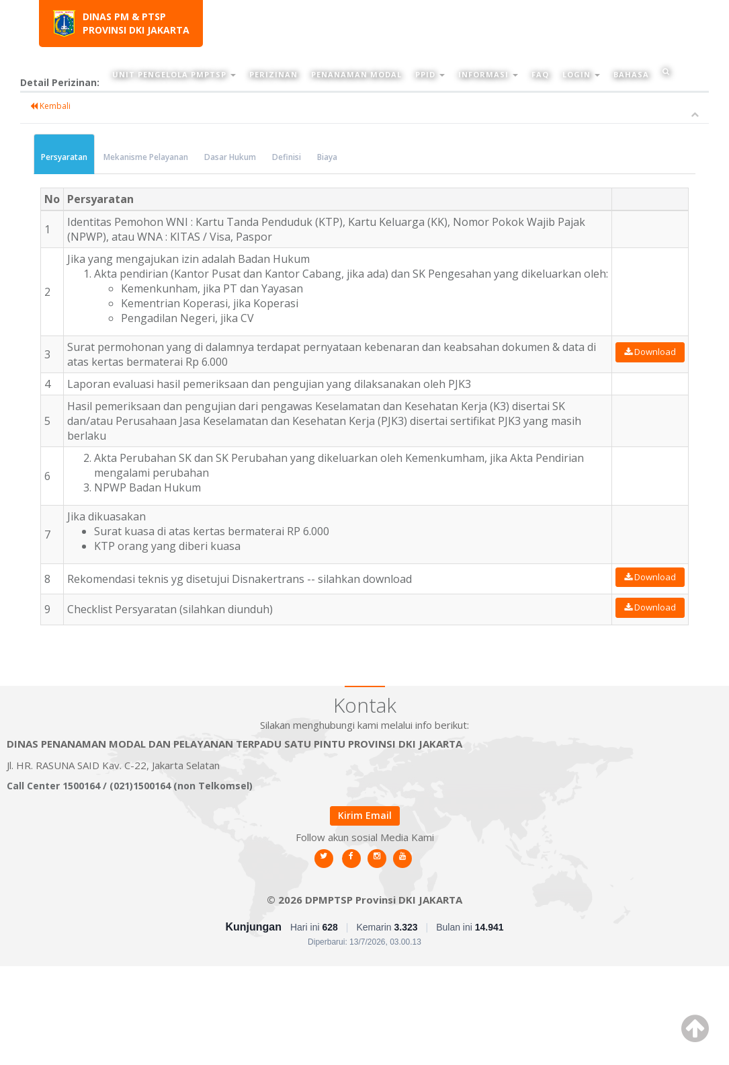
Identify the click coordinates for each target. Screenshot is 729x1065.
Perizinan (273, 74)
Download (650, 352)
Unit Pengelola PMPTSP (174, 74)
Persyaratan (64, 157)
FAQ (540, 74)
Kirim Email (365, 815)
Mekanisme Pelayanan (145, 157)
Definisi (286, 157)
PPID (430, 74)
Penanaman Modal (356, 74)
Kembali (50, 106)
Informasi (488, 74)
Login (581, 74)
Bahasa (631, 74)
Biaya (327, 157)
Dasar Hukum (230, 157)
